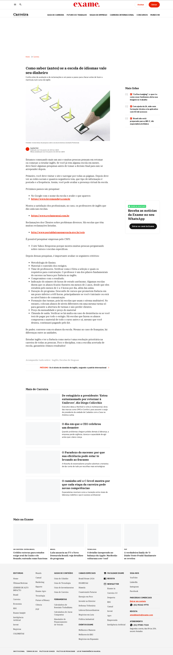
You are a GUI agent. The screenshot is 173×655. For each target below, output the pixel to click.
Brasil (15, 595)
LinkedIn (133, 582)
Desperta (111, 597)
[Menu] (15, 5)
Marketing (40, 582)
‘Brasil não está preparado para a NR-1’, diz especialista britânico (142, 121)
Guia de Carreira (55, 15)
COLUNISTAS (18, 634)
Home (28, 57)
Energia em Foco (86, 596)
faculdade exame (115, 573)
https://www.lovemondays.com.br (50, 198)
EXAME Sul (83, 583)
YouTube (134, 578)
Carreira (20, 14)
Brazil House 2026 (87, 578)
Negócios (17, 629)
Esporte (39, 587)
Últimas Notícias (20, 583)
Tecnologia (40, 596)
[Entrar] (154, 4)
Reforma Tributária (87, 606)
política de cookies (47, 651)
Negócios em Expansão (88, 639)
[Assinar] (141, 4)
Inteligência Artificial (18, 618)
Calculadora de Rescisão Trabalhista (63, 606)
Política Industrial (86, 619)
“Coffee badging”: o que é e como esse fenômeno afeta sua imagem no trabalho (144, 97)
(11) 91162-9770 (141, 605)
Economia (17, 604)
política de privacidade (66, 651)
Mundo (38, 573)
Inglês (55, 360)
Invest (16, 624)
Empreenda (112, 620)
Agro (109, 615)
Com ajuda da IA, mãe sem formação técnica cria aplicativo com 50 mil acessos (144, 109)
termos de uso (32, 651)
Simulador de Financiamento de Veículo (60, 622)
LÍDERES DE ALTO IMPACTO (20, 588)
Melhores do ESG (86, 634)
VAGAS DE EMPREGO (98, 15)
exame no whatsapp (137, 206)
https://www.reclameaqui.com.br (50, 215)
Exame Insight (19, 613)
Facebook (134, 591)
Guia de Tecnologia (62, 583)
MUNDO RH (155, 15)
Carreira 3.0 (112, 593)
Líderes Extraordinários (89, 610)
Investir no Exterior (87, 601)
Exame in (111, 588)
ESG (15, 608)
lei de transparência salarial (89, 651)
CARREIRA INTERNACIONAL (122, 15)
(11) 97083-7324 (141, 625)
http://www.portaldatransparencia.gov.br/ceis (58, 232)
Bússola (82, 587)
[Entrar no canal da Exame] (143, 226)
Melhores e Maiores (87, 630)
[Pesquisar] (20, 5)
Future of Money (43, 600)
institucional (19, 651)
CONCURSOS (142, 15)
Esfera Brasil (29, 549)
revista (111, 578)
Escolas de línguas (69, 360)
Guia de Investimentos (64, 587)
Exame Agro (41, 591)
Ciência (39, 605)
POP (37, 609)
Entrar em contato (138, 601)
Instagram (134, 587)
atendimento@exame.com (141, 615)
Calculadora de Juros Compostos (63, 613)
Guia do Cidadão (61, 578)
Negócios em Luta (86, 615)
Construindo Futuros (88, 592)
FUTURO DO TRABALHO (77, 15)
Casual (38, 578)
